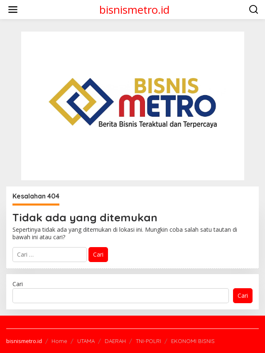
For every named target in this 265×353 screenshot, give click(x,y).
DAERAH (115, 341)
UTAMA (86, 341)
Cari (17, 284)
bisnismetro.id (134, 9)
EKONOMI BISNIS (193, 341)
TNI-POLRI (148, 341)
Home (59, 341)
